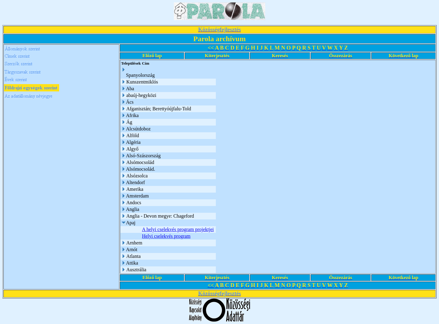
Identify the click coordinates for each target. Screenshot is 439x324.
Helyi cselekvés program (166, 236)
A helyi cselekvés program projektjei (178, 229)
